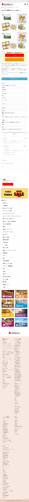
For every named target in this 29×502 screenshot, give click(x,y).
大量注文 (15, 421)
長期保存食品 (5, 252)
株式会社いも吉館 (5, 478)
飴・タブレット (5, 234)
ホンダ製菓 (4, 480)
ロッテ (4, 418)
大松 (3, 466)
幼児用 (4, 271)
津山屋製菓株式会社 (17, 345)
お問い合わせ (16, 429)
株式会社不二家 (16, 409)
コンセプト (16, 418)
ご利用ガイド (16, 423)
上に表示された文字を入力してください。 (9, 180)
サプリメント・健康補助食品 (8, 266)
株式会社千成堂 (16, 365)
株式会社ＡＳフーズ (17, 349)
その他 (4, 287)
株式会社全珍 (16, 348)
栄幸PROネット (6, 145)
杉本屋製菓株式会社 (17, 371)
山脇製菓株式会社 (17, 362)
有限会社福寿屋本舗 (17, 377)
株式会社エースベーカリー (18, 383)
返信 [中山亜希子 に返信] (25, 138)
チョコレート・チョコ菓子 (7, 210)
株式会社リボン (16, 368)
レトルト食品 (5, 245)
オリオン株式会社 (17, 340)
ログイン (15, 432)
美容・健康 (5, 281)
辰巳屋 (4, 446)
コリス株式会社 (16, 354)
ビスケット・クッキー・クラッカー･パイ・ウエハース (12, 216)
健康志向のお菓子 (6, 239)
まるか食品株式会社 (5, 438)
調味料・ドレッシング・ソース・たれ (9, 250)
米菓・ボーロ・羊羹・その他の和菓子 (9, 221)
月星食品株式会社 (5, 487)
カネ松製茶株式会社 (5, 483)
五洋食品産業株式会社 (17, 394)
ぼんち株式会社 (16, 408)
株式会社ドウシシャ (5, 437)
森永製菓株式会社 (17, 411)
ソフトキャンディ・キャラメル (8, 231)
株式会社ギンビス (17, 403)
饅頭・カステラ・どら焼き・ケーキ (9, 218)
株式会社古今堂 (5, 484)
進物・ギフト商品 (6, 237)
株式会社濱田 (5, 489)
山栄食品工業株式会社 (17, 380)
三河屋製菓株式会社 (5, 432)
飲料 (3, 258)
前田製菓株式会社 (5, 424)
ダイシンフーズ (5, 467)
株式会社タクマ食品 (17, 346)
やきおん (15, 400)
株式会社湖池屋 (5, 427)
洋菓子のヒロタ (5, 458)
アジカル (15, 397)
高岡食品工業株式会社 (17, 366)
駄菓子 (4, 226)
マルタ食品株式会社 (17, 360)
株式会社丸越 (16, 389)
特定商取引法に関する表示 (18, 426)
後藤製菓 (4, 481)
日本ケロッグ (5, 434)
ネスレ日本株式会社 (5, 447)
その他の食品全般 (6, 260)
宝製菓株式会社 (16, 386)
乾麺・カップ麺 (5, 247)
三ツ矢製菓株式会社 (17, 363)
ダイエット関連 (5, 279)
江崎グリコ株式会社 (17, 406)
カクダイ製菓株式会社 (17, 342)
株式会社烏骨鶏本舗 (5, 495)
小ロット (4, 255)
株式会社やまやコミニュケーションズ (8, 449)
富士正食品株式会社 (17, 372)
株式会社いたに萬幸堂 (17, 374)
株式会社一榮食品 (17, 359)
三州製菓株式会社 (5, 475)
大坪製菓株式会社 (5, 463)
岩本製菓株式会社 (17, 369)
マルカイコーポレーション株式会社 (8, 490)
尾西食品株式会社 (5, 457)
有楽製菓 (4, 470)
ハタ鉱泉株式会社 (17, 395)
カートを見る (16, 434)
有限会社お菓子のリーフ (6, 452)
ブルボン (15, 414)
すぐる (15, 405)
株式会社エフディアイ (17, 385)
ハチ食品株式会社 (17, 388)
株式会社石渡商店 (5, 492)
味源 (3, 469)
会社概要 (15, 424)
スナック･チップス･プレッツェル (8, 213)
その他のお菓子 (5, 242)
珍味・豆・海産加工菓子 (7, 223)
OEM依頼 (15, 420)
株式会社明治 (16, 412)
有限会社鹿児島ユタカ (6, 464)
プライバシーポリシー (17, 427)
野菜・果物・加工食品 (6, 276)
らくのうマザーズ (5, 460)
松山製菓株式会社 (17, 351)
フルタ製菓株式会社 (17, 352)
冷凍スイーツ (5, 273)
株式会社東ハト (5, 426)
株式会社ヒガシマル (17, 391)
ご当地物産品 (5, 205)
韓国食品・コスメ (6, 284)
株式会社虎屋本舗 (5, 455)
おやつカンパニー (5, 472)
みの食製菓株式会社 (5, 423)
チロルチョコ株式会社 (17, 343)
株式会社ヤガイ (5, 435)
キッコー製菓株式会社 (17, 357)
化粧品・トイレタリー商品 (7, 263)
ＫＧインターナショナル (6, 444)
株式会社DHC (5, 493)
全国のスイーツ (5, 202)
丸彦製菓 (4, 421)
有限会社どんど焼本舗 (6, 461)
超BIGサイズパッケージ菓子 (7, 208)
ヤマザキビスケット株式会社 (7, 440)
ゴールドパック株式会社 (6, 486)
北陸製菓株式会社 (5, 429)
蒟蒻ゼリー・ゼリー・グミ (7, 229)
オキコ (15, 382)
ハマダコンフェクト (5, 420)
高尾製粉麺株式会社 (17, 392)
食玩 (3, 268)
